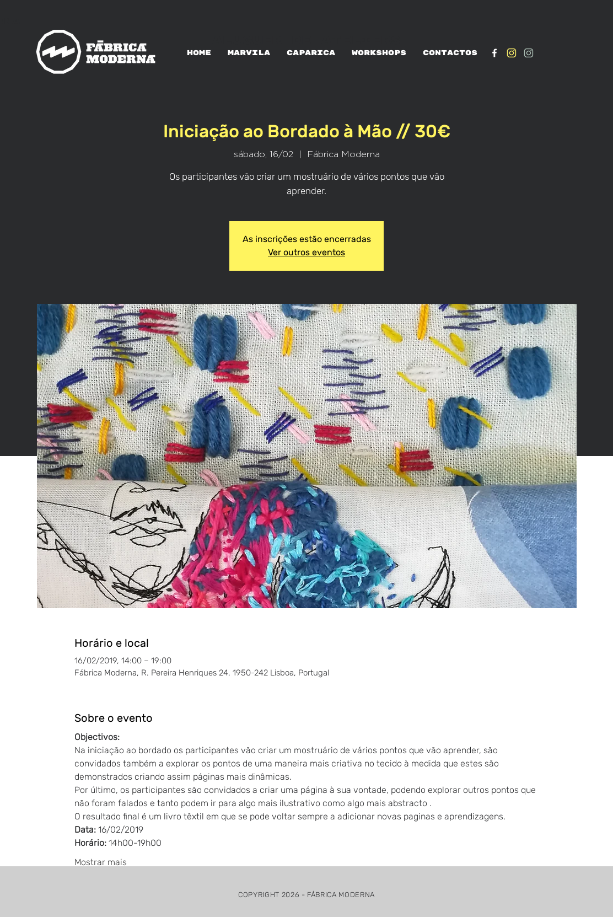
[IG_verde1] (528, 52)
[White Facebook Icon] (494, 52)
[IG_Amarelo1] (511, 52)
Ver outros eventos (306, 252)
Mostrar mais (100, 862)
